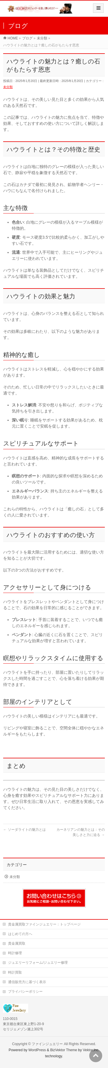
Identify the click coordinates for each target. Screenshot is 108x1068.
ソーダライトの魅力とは (24, 830)
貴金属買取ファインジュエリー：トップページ (44, 924)
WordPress (37, 1050)
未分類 (8, 87)
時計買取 (15, 972)
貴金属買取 (16, 943)
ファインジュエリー (47, 1044)
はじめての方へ (20, 934)
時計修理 (15, 953)
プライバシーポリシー (25, 992)
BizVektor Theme (63, 1050)
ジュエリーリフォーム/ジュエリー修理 (38, 963)
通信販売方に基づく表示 (27, 982)
